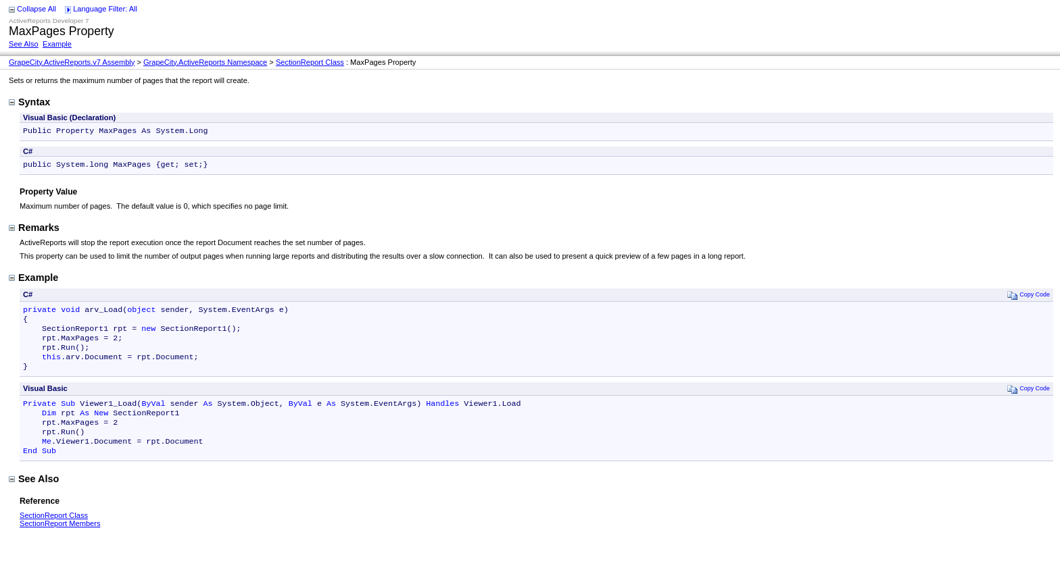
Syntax (29, 102)
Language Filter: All (105, 9)
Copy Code (1028, 297)
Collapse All (36, 9)
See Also (24, 44)
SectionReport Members (60, 544)
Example (57, 44)
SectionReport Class (310, 62)
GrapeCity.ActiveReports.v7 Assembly (72, 62)
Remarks (34, 230)
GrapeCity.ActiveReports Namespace (205, 62)
